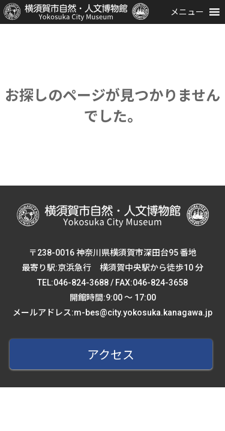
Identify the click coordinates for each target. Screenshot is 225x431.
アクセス (110, 355)
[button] (187, 12)
